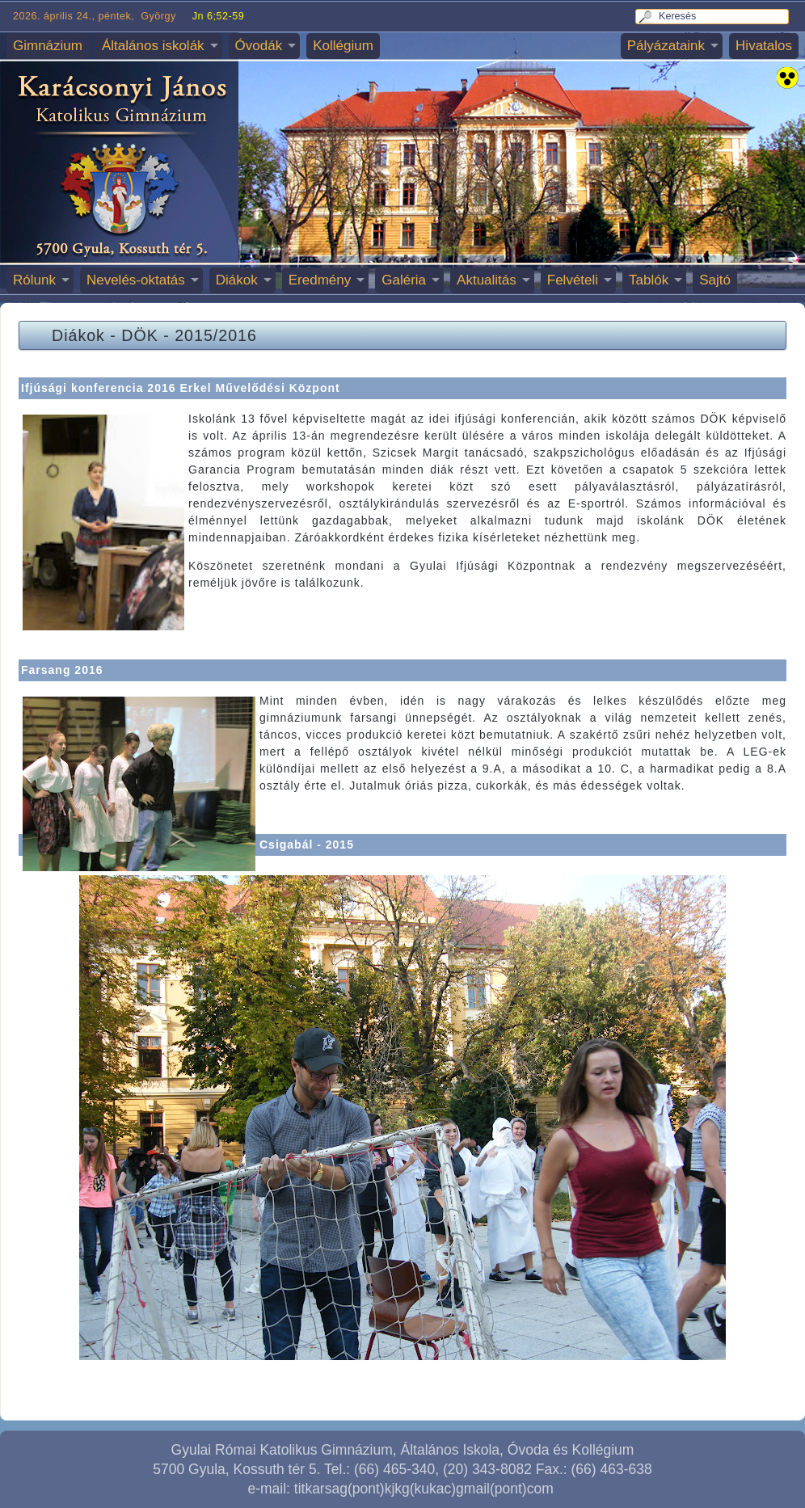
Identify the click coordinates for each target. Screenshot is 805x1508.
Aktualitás (486, 280)
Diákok (237, 280)
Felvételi (572, 280)
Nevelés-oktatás (135, 280)
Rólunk (34, 280)
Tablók (648, 280)
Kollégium (343, 45)
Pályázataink (666, 45)
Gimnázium (47, 45)
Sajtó (715, 280)
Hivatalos (763, 45)
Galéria (403, 280)
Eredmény (320, 280)
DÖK (139, 335)
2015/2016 (216, 335)
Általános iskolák (153, 45)
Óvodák (259, 45)
